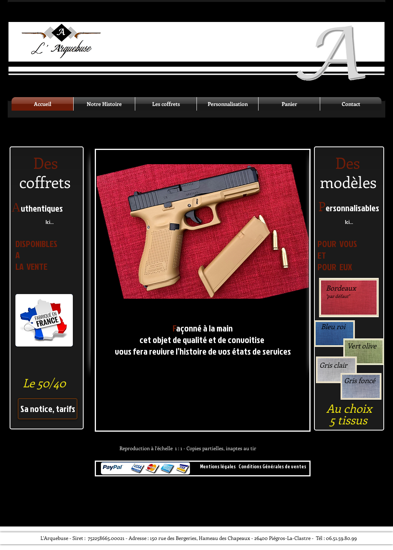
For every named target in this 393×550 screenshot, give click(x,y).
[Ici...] (49, 222)
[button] (203, 231)
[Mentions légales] (217, 466)
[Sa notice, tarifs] (47, 408)
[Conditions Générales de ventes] (272, 466)
